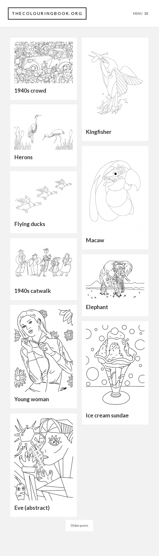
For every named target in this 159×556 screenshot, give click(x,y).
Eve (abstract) (32, 507)
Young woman (31, 399)
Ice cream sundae (107, 415)
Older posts (79, 541)
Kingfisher (99, 131)
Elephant (97, 307)
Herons (23, 157)
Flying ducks (29, 224)
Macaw (95, 240)
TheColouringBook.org (47, 13)
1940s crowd (30, 90)
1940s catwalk (32, 290)
